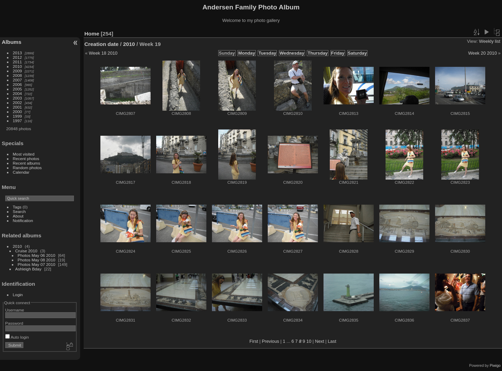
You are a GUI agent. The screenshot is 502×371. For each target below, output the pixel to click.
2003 (17, 98)
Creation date (101, 44)
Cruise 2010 (26, 250)
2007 (17, 80)
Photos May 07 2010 (36, 264)
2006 (17, 84)
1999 (17, 116)
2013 (17, 52)
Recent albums (26, 163)
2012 (17, 57)
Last (332, 341)
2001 (17, 107)
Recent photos (26, 158)
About (18, 216)
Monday (246, 53)
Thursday (317, 53)
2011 (17, 62)
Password (14, 323)
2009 (17, 71)
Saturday (357, 53)
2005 (17, 89)
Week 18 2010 (103, 53)
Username (14, 310)
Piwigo (495, 365)
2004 (17, 93)
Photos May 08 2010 (36, 260)
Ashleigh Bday (28, 269)
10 (308, 341)
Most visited (24, 154)
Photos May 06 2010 (36, 255)
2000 (17, 111)
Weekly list (489, 41)
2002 (17, 102)
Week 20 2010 (482, 53)
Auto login (17, 337)
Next (319, 341)
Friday (337, 53)
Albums (11, 42)
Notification (23, 220)
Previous (270, 341)
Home (91, 34)
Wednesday (292, 53)
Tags (17, 207)
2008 (17, 75)
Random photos (27, 167)
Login (18, 294)
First (254, 341)
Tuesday (267, 53)
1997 (17, 120)
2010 (17, 66)
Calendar (21, 172)
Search (19, 211)
